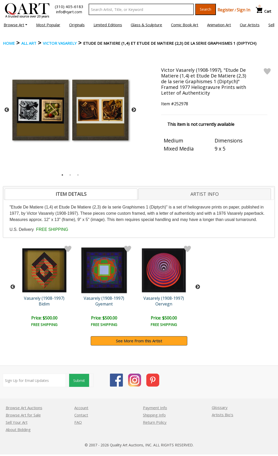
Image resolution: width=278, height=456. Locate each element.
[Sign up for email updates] (34, 380)
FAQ (78, 422)
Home (9, 43)
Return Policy (155, 422)
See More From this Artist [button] (139, 340)
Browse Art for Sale (23, 415)
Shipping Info (154, 415)
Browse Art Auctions (24, 407)
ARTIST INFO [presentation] (204, 194)
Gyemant (105, 304)
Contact (81, 415)
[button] (15, 24)
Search (205, 9)
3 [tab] (78, 175)
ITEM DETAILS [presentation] (71, 194)
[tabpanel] (70, 110)
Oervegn (165, 304)
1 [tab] (62, 175)
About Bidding (18, 429)
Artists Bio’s (222, 414)
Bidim (44, 304)
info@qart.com (69, 11)
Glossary (220, 407)
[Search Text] (141, 9)
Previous (6, 110)
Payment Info (155, 407)
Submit (79, 380)
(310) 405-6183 (69, 6)
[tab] (71, 194)
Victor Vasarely (60, 43)
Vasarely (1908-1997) (45, 298)
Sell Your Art (17, 422)
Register (225, 10)
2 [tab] (70, 175)
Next (133, 110)
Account (81, 407)
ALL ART (28, 43)
